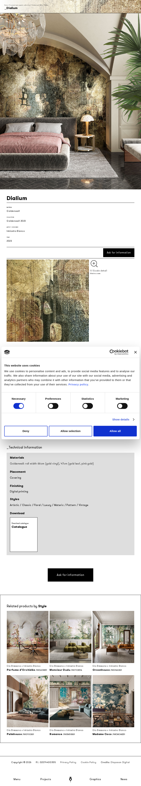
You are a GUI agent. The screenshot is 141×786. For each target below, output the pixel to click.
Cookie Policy (88, 762)
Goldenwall (13, 211)
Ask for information (119, 252)
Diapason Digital (120, 762)
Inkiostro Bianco (16, 231)
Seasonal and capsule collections (19, 5)
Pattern (71, 505)
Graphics (95, 779)
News (124, 779)
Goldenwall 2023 (37, 5)
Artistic (14, 505)
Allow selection (70, 431)
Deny (25, 431)
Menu (17, 779)
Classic (26, 505)
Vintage (83, 505)
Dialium (46, 5)
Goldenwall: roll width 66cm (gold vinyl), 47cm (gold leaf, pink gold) (52, 463)
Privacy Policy (68, 762)
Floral (37, 505)
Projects (45, 779)
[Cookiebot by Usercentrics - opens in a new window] (112, 352)
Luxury (47, 505)
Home (6, 5)
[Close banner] (135, 352)
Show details (120, 419)
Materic (59, 505)
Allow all (115, 431)
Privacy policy (78, 384)
